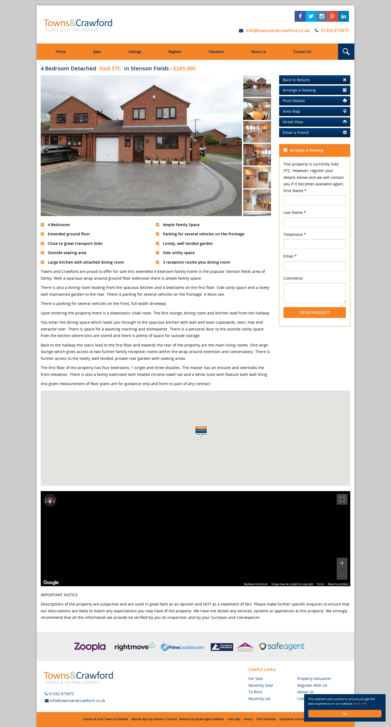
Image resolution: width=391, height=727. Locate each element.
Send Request (315, 312)
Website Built (140, 719)
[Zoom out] (342, 574)
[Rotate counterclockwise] (45, 500)
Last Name (294, 212)
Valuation (216, 51)
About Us (258, 51)
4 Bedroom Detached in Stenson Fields (105, 68)
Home (61, 51)
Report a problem (338, 584)
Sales (97, 51)
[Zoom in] (342, 563)
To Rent (255, 691)
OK (345, 714)
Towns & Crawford (116, 719)
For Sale (255, 678)
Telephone (294, 234)
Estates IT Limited (165, 719)
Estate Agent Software (209, 719)
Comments (293, 278)
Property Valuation (314, 678)
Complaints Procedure (293, 719)
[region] (195, 538)
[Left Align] (315, 80)
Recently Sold (260, 685)
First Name (295, 190)
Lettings (134, 51)
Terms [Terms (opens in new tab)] (320, 584)
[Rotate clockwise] (54, 500)
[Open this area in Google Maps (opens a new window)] (51, 582)
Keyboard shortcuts (256, 584)
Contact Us (302, 51)
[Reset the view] (50, 500)
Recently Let (259, 698)
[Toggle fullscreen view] (342, 499)
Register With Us (312, 685)
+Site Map (233, 719)
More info (363, 703)
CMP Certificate (266, 719)
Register (174, 51)
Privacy (248, 719)
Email (290, 256)
